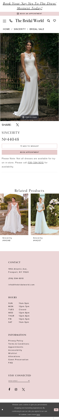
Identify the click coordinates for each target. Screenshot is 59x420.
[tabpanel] (29, 78)
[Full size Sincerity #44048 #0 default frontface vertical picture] (29, 78)
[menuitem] (4, 21)
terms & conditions (18, 346)
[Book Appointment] (29, 14)
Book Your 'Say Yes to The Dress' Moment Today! (29, 6)
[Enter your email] (21, 383)
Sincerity (20, 30)
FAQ (10, 365)
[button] (4, 21)
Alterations (14, 359)
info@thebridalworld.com (21, 287)
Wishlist (12, 356)
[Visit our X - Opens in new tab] (23, 392)
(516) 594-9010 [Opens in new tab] (36, 165)
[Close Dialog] (3, 412)
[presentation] (14, 217)
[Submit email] (32, 383)
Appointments (15, 349)
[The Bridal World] (29, 21)
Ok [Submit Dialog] (55, 413)
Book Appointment (29, 154)
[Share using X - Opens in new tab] (17, 125)
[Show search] (48, 21)
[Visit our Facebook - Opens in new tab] (9, 392)
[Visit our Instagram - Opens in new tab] (16, 392)
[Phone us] (11, 21)
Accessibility (15, 353)
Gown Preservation (18, 362)
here (38, 418)
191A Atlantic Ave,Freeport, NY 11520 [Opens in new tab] (18, 273)
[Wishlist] (54, 21)
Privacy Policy (15, 343)
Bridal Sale (37, 30)
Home (6, 30)
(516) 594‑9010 (16, 281)
